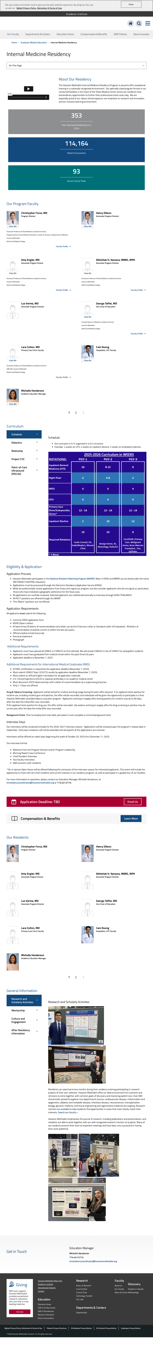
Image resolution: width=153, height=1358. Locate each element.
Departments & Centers (38, 34)
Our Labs (80, 1299)
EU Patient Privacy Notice (106, 1328)
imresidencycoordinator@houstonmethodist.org (30, 782)
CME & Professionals (46, 1307)
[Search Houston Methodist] (139, 23)
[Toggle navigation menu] (147, 23)
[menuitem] (76, 14)
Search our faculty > (68, 1112)
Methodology (133, 1292)
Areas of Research (83, 1285)
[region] (76, 5)
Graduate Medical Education (34, 42)
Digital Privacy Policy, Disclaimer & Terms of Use (23, 1328)
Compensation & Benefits (94, 34)
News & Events (121, 1292)
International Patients (47, 1287)
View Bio (12, 226)
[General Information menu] (24, 1016)
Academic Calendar (136, 1289)
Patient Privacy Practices (56, 1328)
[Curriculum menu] (24, 454)
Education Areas (44, 1304)
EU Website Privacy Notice (81, 1328)
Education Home (65, 34)
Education (44, 1299)
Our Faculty (13, 34)
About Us (118, 1285)
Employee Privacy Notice (130, 1328)
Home (14, 42)
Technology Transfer (84, 1295)
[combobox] (76, 65)
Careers (41, 1291)
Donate (19, 1311)
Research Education (46, 1314)
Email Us (133, 802)
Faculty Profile (64, 246)
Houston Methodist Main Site (50, 1280)
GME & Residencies (46, 1311)
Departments (81, 1312)
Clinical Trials (81, 1292)
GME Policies (120, 34)
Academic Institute (76, 14)
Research (82, 1280)
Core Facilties (81, 1289)
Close (131, 4)
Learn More (131, 818)
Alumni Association (46, 1318)
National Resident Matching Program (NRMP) (72, 578)
